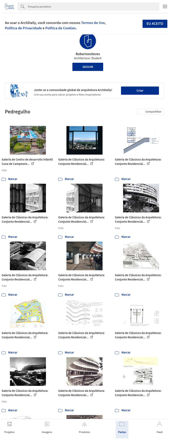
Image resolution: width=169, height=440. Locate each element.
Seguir (87, 67)
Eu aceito (155, 23)
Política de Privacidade (23, 28)
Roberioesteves (88, 54)
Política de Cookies (60, 28)
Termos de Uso (93, 22)
